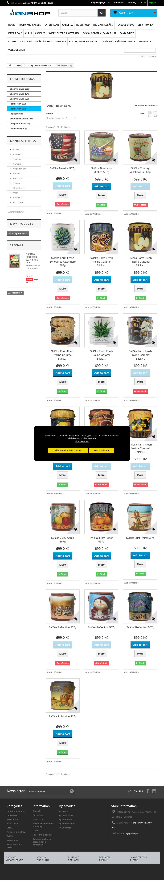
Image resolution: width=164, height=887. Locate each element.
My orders (63, 811)
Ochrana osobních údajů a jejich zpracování (42, 842)
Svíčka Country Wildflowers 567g (140, 170)
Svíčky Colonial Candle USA (99, 33)
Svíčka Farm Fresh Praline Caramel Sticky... (101, 261)
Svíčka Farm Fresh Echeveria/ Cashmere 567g (62, 261)
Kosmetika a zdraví (20, 41)
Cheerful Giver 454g (19, 94)
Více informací (82, 441)
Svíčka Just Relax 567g (140, 537)
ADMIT (15, 149)
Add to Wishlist (54, 213)
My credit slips (65, 815)
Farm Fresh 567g (18, 109)
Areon (15, 193)
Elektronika (145, 24)
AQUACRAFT (18, 188)
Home (11, 24)
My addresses (65, 819)
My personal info (66, 823)
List (155, 114)
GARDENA (67, 24)
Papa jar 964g (16, 114)
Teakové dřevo (125, 24)
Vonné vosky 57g (18, 128)
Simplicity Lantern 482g (21, 119)
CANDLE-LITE (127, 33)
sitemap (152, 56)
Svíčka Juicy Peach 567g (101, 539)
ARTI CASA (18, 202)
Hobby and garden (29, 24)
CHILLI (28, 33)
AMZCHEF (17, 178)
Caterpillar (52, 24)
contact (142, 56)
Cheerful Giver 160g (19, 89)
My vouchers (64, 828)
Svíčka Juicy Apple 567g (62, 539)
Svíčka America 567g (62, 168)
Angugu (16, 183)
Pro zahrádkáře (103, 24)
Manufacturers (23, 141)
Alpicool (16, 173)
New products (21, 224)
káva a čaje (15, 33)
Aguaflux (16, 159)
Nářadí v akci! (43, 41)
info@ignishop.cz (131, 833)
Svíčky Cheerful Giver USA (63, 33)
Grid (150, 114)
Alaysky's (16, 164)
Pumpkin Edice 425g (20, 123)
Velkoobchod (16, 49)
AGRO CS (17, 154)
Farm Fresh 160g (18, 104)
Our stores (38, 815)
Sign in (152, 2)
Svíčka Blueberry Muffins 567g (101, 170)
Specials (16, 245)
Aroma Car (17, 197)
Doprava (60, 41)
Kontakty (145, 41)
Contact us (118, 2)
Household (83, 24)
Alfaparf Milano (19, 169)
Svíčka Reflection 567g (63, 627)
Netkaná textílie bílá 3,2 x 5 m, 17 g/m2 (33, 258)
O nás (35, 830)
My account (66, 806)
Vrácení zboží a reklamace (119, 41)
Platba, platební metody (84, 41)
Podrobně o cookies (43, 835)
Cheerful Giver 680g (19, 99)
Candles (40, 33)
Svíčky (10, 836)
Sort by (49, 113)
